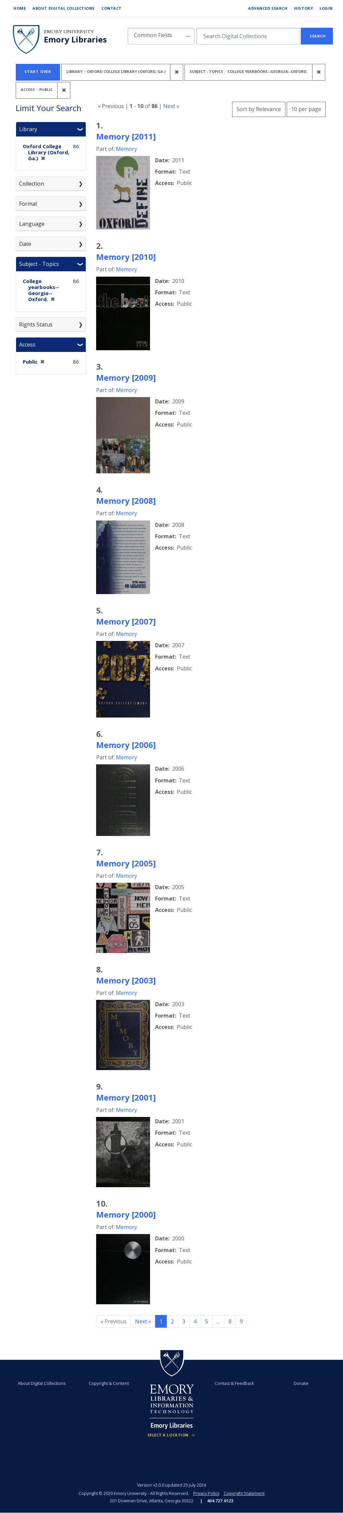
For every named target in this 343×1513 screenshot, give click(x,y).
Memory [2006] (126, 744)
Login (326, 8)
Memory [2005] (126, 863)
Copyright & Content (109, 1383)
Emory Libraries (75, 39)
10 (306, 108)
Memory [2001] (126, 1097)
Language (32, 223)
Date (25, 244)
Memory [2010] (126, 256)
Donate (301, 1383)
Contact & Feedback (234, 1383)
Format (28, 203)
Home (19, 8)
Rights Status (36, 324)
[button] (161, 36)
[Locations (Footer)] (171, 1435)
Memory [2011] (126, 136)
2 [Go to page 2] (172, 1321)
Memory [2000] (126, 1214)
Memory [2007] (126, 621)
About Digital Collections (63, 8)
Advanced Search (267, 8)
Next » (171, 106)
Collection (31, 183)
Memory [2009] (126, 377)
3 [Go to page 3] (183, 1321)
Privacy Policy (206, 1493)
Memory (126, 149)
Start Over (37, 71)
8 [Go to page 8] (229, 1321)
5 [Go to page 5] (206, 1321)
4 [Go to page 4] (195, 1321)
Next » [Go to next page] (143, 1321)
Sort (258, 109)
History (303, 8)
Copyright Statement (244, 1493)
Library (28, 129)
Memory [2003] (126, 980)
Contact (111, 8)
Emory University (69, 31)
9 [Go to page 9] (241, 1321)
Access (27, 344)
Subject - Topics (39, 264)
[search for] (247, 36)
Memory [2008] (126, 500)
